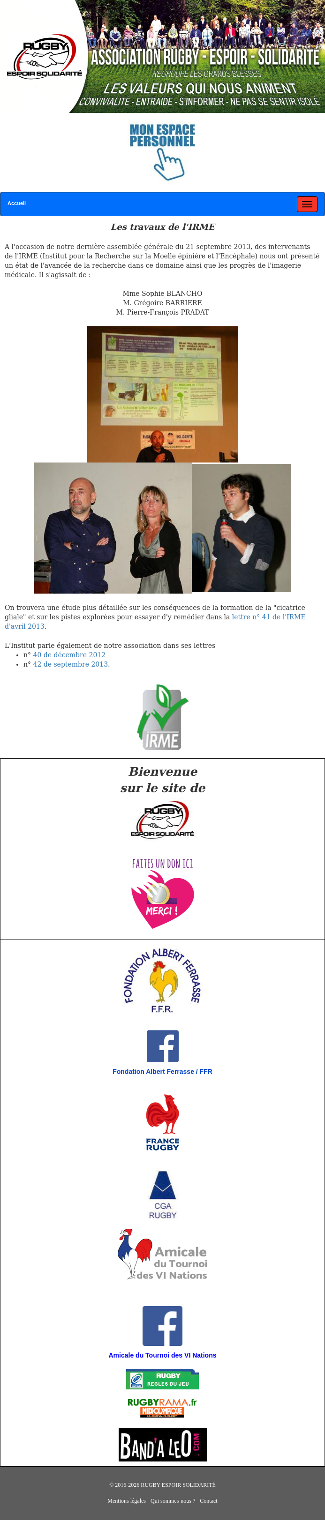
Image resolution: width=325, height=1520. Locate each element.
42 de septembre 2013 (70, 664)
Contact (208, 1501)
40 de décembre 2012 (69, 655)
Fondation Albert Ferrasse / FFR (162, 1071)
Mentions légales (126, 1501)
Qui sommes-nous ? (173, 1501)
